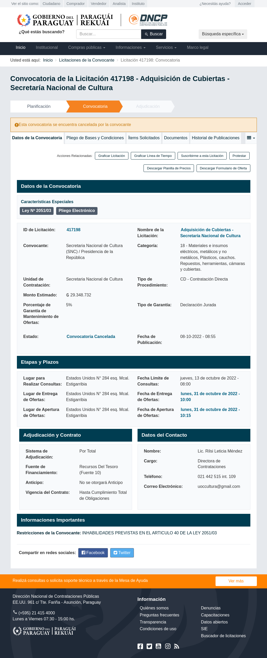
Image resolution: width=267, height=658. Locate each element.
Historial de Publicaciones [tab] (215, 138)
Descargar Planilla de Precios (169, 168)
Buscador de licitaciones (223, 636)
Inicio (20, 47)
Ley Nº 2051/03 (36, 210)
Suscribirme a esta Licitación (202, 156)
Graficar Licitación (111, 156)
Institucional (47, 47)
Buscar (154, 34)
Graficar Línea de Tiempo (153, 156)
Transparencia (153, 622)
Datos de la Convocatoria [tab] (37, 138)
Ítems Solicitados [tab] (144, 138)
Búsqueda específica (223, 34)
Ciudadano (51, 4)
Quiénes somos (154, 608)
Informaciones (131, 47)
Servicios (166, 47)
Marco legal (198, 47)
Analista (119, 4)
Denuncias (211, 608)
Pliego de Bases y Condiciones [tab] (95, 138)
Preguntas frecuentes (159, 615)
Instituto (138, 4)
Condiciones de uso (158, 629)
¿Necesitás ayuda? (215, 4)
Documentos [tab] (175, 138)
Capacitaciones (215, 615)
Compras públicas (86, 47)
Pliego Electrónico (76, 210)
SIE (204, 629)
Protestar (239, 156)
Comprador (76, 4)
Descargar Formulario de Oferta (223, 168)
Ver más (236, 581)
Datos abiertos (214, 622)
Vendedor (99, 4)
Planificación (39, 106)
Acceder (244, 4)
